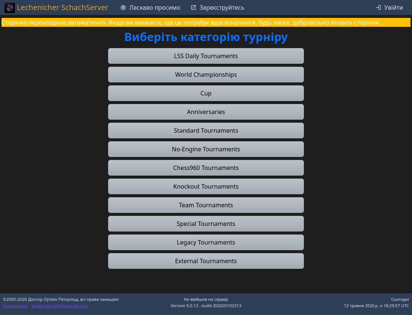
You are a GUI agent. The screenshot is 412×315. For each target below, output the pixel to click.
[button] (206, 56)
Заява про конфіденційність (59, 305)
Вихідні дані (15, 305)
